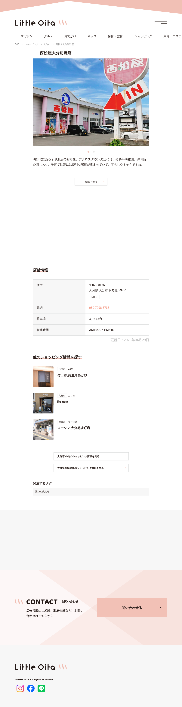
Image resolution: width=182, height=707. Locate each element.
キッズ (92, 36)
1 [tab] (88, 152)
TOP (17, 44)
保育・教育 (115, 36)
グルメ (48, 36)
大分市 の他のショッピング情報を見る (82, 456)
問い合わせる (132, 608)
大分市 (47, 44)
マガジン (27, 36)
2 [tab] (94, 152)
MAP (94, 297)
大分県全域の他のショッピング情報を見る (84, 468)
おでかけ (70, 36)
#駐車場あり (42, 492)
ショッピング (143, 36)
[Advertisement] (91, 225)
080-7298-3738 (99, 308)
